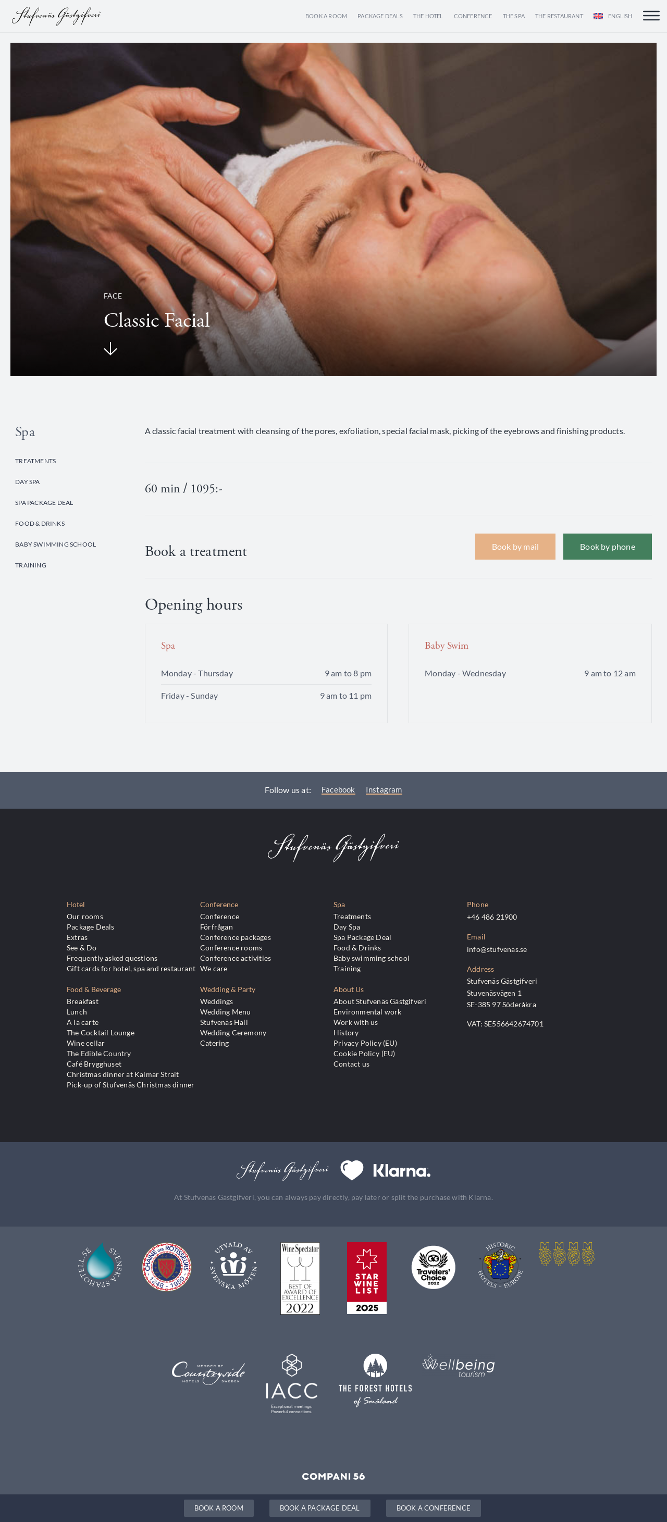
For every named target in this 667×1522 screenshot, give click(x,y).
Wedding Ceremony (233, 1032)
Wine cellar (86, 1042)
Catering (214, 1042)
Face (113, 295)
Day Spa (27, 481)
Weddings (216, 1001)
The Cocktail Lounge (100, 1032)
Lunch (77, 1011)
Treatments (35, 460)
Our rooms (85, 916)
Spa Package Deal (44, 502)
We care (213, 968)
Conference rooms (231, 947)
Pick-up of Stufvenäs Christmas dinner (130, 1084)
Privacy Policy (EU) (365, 1042)
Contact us (351, 1063)
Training (30, 564)
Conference (473, 16)
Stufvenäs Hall (224, 1022)
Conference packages (235, 937)
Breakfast (82, 1001)
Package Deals (380, 16)
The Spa (514, 16)
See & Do (82, 947)
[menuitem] (613, 16)
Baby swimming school (55, 544)
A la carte (82, 1022)
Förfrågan (216, 926)
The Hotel (428, 16)
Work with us (356, 1022)
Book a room (326, 16)
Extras (77, 937)
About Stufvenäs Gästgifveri (380, 1001)
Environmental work (368, 1011)
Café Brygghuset (94, 1063)
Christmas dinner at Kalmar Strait (123, 1074)
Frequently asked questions (112, 958)
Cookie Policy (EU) (365, 1053)
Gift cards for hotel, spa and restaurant (131, 968)
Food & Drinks (40, 523)
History (346, 1032)
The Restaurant (559, 16)
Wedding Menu (225, 1011)
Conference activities (235, 958)
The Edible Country (99, 1053)
